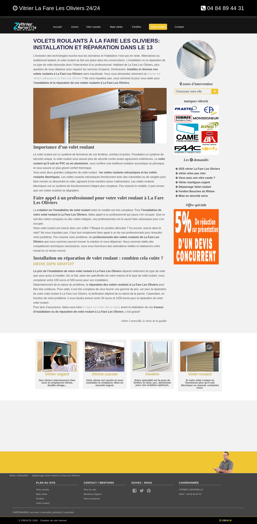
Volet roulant (43, 503)
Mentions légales (93, 494)
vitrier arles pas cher (190, 173)
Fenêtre (40, 498)
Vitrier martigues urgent (192, 182)
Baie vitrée (41, 494)
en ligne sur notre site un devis (101, 307)
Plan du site (90, 489)
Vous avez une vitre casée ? (195, 177)
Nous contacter (92, 498)
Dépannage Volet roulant (193, 186)
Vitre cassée (42, 489)
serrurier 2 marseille (40, 512)
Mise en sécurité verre (191, 195)
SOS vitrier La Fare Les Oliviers (197, 168)
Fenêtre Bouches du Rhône (195, 191)
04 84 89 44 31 (225, 8)
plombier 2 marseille (63, 512)
